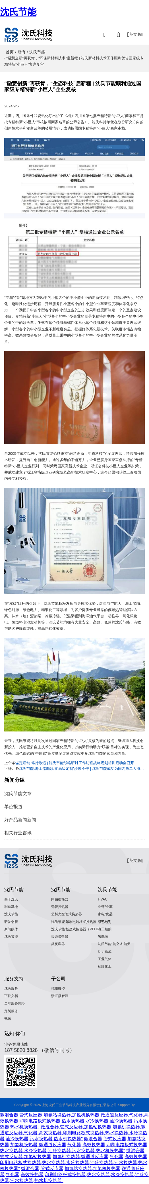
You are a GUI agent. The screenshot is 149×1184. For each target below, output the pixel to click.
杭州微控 (58, 989)
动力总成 (105, 952)
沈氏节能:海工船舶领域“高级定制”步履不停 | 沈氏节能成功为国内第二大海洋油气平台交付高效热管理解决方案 (82, 768)
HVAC (102, 899)
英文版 (135, 34)
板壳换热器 (60, 937)
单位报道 (13, 806)
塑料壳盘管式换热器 (67, 914)
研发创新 (11, 922)
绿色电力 (105, 922)
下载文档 (11, 996)
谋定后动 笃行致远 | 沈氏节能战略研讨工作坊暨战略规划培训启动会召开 (74, 763)
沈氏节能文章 (18, 793)
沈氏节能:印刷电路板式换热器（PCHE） (84, 922)
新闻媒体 (11, 929)
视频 (8, 1019)
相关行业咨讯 (18, 832)
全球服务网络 (15, 1004)
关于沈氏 (11, 899)
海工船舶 (105, 929)
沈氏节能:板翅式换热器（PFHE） (78, 929)
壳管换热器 (60, 907)
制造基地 (11, 907)
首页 (10, 52)
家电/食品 (105, 914)
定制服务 (11, 1011)
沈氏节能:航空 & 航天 (115, 944)
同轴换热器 (60, 899)
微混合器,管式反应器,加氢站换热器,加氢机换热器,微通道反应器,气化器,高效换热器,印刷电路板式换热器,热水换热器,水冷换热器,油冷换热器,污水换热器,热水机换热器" (74, 1121)
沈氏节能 (18, 12)
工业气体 (105, 959)
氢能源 (103, 937)
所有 (22, 52)
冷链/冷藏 (105, 907)
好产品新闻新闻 (20, 819)
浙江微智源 (60, 996)
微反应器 (58, 944)
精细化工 (105, 967)
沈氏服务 (11, 989)
